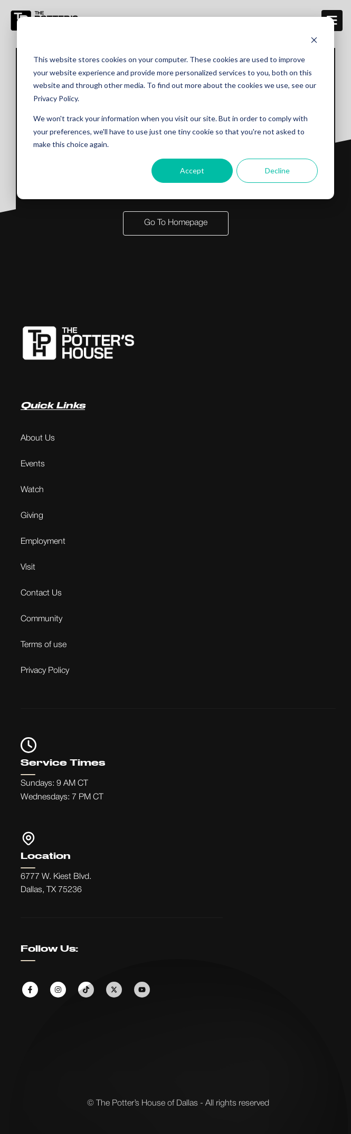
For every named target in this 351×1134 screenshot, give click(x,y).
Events (33, 464)
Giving (32, 516)
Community (41, 619)
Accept (192, 170)
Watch (32, 490)
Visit (28, 567)
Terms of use (44, 645)
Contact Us (41, 593)
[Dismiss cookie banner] (314, 39)
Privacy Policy (45, 670)
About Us (38, 438)
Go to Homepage (175, 223)
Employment (43, 541)
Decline (277, 170)
